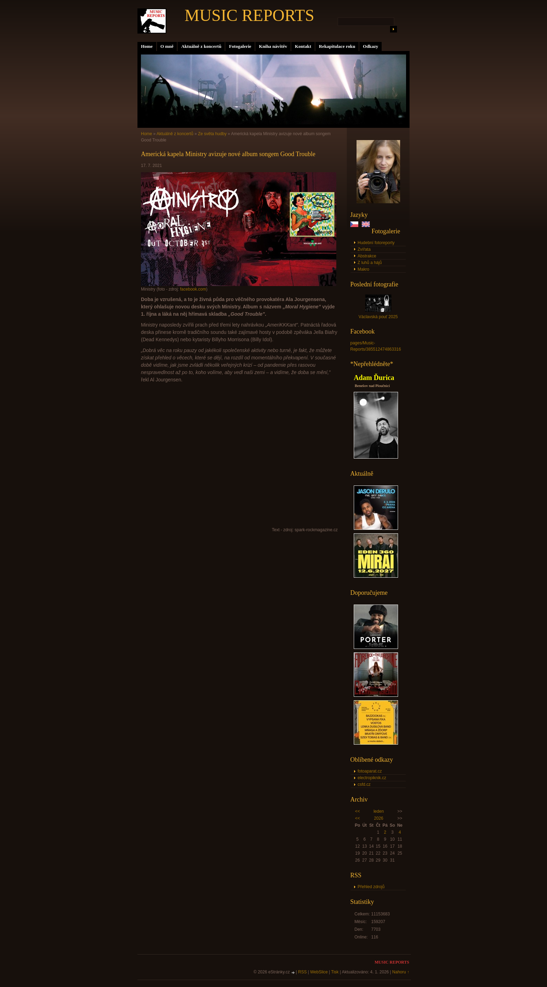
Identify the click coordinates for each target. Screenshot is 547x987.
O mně (167, 46)
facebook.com (193, 289)
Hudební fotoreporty (376, 242)
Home (147, 46)
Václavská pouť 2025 (378, 316)
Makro (363, 269)
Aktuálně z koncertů (201, 46)
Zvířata (364, 249)
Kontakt (303, 46)
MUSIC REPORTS (249, 15)
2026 (378, 818)
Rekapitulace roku (337, 46)
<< (357, 811)
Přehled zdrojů (371, 886)
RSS (302, 972)
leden (379, 811)
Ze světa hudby (212, 133)
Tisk (335, 972)
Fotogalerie (240, 46)
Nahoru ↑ (400, 972)
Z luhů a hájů (370, 262)
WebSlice (319, 972)
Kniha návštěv (273, 46)
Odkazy (370, 46)
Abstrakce (367, 256)
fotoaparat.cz (370, 771)
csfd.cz (364, 784)
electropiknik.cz (372, 777)
